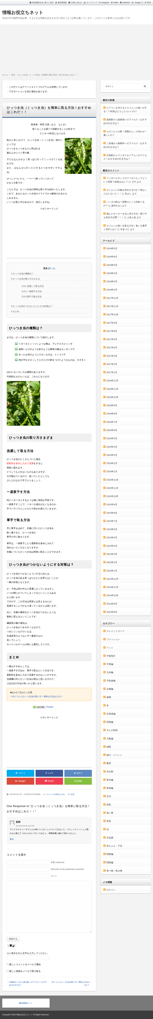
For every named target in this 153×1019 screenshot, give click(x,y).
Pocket (49, 707)
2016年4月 (112, 446)
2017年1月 (112, 372)
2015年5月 (112, 537)
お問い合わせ (76, 2)
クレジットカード (115, 631)
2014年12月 (112, 579)
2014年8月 (112, 612)
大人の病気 (112, 730)
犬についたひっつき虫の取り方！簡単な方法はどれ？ (37, 696)
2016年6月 (112, 430)
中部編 (110, 664)
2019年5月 (112, 248)
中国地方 (111, 656)
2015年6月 (112, 529)
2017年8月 (112, 331)
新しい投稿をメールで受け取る (25, 971)
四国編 (110, 722)
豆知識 (110, 837)
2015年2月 (112, 562)
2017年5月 (112, 339)
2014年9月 (112, 603)
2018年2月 (112, 289)
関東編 (110, 854)
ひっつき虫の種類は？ (22, 273)
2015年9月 (112, 504)
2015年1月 (112, 570)
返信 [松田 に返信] (12, 839)
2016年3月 (112, 455)
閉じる (51, 268)
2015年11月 (112, 488)
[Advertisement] (76, 47)
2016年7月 (112, 422)
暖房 (109, 763)
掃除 (109, 746)
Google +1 (139, 2)
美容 (109, 821)
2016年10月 (112, 397)
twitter (116, 2)
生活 (72, 794)
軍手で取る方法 (32, 296)
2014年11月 (112, 587)
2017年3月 (112, 356)
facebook (126, 2)
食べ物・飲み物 (114, 870)
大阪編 (110, 738)
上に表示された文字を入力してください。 (28, 953)
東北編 (110, 779)
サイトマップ (91, 2)
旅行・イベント (114, 755)
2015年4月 (112, 546)
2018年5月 (112, 265)
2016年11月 (112, 389)
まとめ (15, 311)
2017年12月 (112, 298)
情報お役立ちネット (22, 12)
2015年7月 (112, 521)
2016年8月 (112, 413)
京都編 (110, 689)
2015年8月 (112, 513)
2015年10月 (112, 496)
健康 (109, 697)
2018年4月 (112, 273)
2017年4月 (112, 347)
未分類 (110, 771)
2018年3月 (112, 281)
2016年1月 (112, 471)
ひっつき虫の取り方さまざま (25, 279)
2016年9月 (112, 405)
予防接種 (111, 680)
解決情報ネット (26, 1003)
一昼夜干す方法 (32, 291)
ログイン (111, 890)
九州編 (110, 672)
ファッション (113, 639)
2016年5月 (112, 438)
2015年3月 (112, 554)
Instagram (105, 2)
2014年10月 (112, 595)
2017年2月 (112, 364)
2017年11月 (112, 306)
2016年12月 (112, 380)
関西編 (110, 862)
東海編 (110, 788)
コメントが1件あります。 (56, 794)
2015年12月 (112, 479)
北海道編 (111, 713)
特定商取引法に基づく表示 (43, 2)
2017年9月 (112, 323)
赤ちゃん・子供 (114, 846)
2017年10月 (112, 314)
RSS (149, 2)
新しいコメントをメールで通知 (25, 964)
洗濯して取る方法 (33, 286)
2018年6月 (112, 256)
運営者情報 (62, 2)
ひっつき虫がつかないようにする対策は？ (32, 306)
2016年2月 (112, 463)
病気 (109, 804)
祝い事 (110, 813)
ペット (110, 647)
